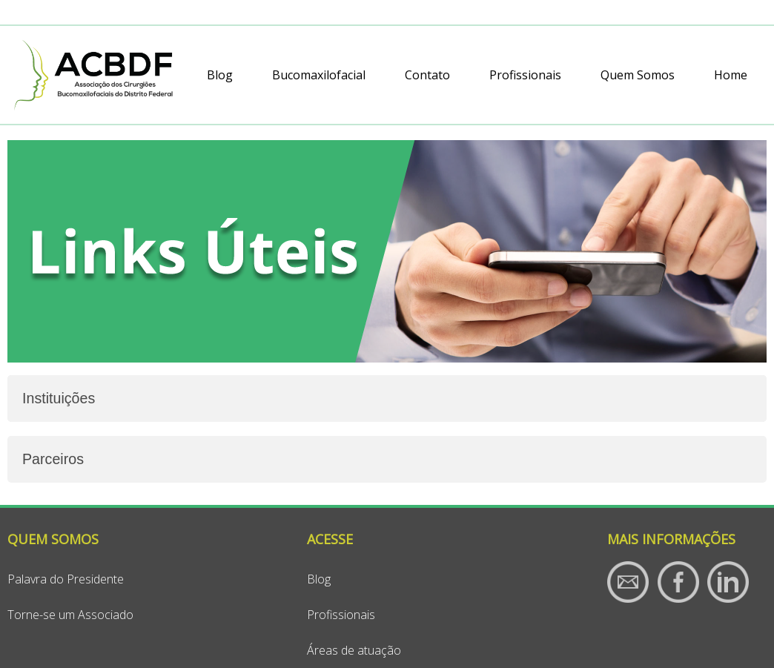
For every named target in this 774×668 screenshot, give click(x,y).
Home (730, 75)
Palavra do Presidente (65, 579)
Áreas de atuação (354, 650)
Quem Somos (638, 75)
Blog (220, 75)
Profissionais (525, 75)
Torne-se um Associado (70, 614)
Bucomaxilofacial (319, 75)
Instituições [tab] (58, 398)
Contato (427, 75)
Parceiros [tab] (53, 459)
